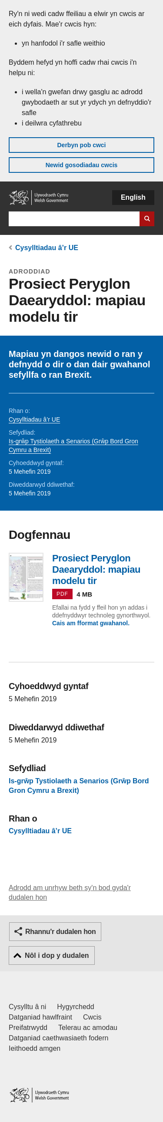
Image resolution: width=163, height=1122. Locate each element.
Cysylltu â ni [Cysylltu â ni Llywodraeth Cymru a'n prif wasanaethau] (27, 1006)
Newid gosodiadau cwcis (82, 165)
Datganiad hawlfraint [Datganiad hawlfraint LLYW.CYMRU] (40, 1017)
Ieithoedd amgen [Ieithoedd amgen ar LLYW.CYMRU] (34, 1048)
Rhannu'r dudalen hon (60, 931)
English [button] (133, 197)
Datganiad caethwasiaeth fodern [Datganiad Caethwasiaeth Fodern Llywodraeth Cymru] (59, 1038)
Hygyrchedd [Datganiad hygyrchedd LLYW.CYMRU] (75, 1006)
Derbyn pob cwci (81, 145)
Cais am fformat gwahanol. (91, 623)
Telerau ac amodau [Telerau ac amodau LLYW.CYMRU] (87, 1027)
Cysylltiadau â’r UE (46, 247)
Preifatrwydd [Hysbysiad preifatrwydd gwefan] (28, 1027)
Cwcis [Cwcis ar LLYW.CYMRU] (92, 1017)
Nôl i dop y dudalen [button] (57, 955)
